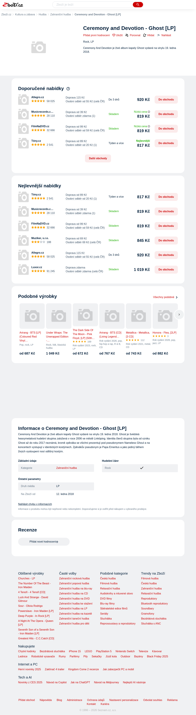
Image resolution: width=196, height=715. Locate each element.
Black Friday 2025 (157, 656)
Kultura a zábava (25, 14)
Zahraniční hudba (60, 14)
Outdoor (125, 656)
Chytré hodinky (27, 651)
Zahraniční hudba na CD (73, 593)
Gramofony (147, 613)
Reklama (172, 700)
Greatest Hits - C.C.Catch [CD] (36, 638)
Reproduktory (149, 598)
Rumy (62, 656)
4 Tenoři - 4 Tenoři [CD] (31, 592)
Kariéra (105, 704)
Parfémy (75, 656)
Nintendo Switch (125, 651)
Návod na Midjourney (106, 682)
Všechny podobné (165, 297)
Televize (143, 651)
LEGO (88, 651)
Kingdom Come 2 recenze (83, 669)
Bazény (138, 656)
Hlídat (148, 35)
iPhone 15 (75, 651)
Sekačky (96, 656)
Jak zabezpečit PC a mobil (118, 669)
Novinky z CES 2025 (30, 682)
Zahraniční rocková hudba (74, 578)
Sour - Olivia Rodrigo (30, 605)
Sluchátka (106, 618)
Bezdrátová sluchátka (153, 618)
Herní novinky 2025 (29, 669)
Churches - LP (26, 578)
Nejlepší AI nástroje (134, 682)
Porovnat (132, 35)
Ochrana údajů (95, 700)
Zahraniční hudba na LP (73, 608)
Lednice (22, 656)
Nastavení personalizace (123, 700)
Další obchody (98, 158)
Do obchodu (166, 99)
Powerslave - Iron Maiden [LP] (35, 611)
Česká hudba (108, 578)
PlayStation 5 (104, 651)
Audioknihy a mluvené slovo (116, 593)
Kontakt (91, 704)
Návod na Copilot (56, 682)
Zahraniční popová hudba (74, 583)
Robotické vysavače (43, 656)
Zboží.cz (6, 14)
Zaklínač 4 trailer (54, 669)
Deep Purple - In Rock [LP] (33, 616)
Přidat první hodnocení (96, 35)
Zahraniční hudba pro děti (74, 623)
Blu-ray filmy (107, 603)
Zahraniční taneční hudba (74, 618)
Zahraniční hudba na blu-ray (75, 588)
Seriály (104, 613)
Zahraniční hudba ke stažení (75, 603)
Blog (59, 700)
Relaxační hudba (110, 588)
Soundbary (147, 608)
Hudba (43, 14)
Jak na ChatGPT (80, 682)
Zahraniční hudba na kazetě (75, 613)
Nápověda (46, 700)
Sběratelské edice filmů (113, 608)
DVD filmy (106, 598)
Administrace (74, 700)
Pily (85, 656)
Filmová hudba (108, 583)
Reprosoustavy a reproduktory (117, 623)
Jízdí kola (111, 656)
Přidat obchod (26, 700)
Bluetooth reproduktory (154, 603)
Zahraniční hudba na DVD (74, 598)
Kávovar (157, 651)
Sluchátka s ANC (151, 623)
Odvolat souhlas (152, 700)
